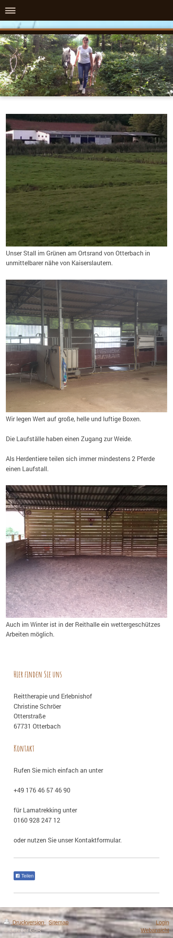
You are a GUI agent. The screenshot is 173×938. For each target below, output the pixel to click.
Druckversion (24, 922)
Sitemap (58, 922)
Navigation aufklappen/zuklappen (86, 10)
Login (162, 922)
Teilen (24, 876)
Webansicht (155, 930)
